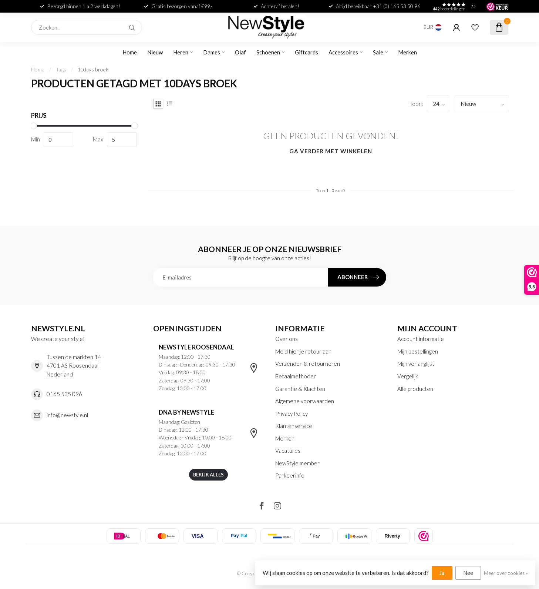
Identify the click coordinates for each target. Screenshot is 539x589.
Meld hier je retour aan (303, 351)
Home (129, 52)
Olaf (240, 52)
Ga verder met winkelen (330, 151)
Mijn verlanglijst (415, 363)
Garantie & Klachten (300, 388)
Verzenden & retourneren (307, 363)
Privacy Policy (291, 413)
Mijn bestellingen (417, 351)
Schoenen (268, 52)
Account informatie (420, 338)
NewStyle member (297, 463)
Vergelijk (407, 376)
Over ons (286, 338)
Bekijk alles (208, 475)
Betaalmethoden (296, 376)
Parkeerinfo (289, 475)
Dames (211, 52)
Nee (468, 572)
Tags (61, 69)
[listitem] (423, 536)
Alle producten (415, 388)
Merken (407, 52)
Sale (378, 52)
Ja (442, 572)
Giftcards (306, 52)
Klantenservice (293, 425)
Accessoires (343, 52)
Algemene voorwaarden (304, 401)
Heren (180, 52)
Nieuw (155, 52)
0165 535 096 (64, 394)
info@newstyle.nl (67, 415)
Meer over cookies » (506, 573)
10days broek (93, 69)
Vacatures (287, 450)
